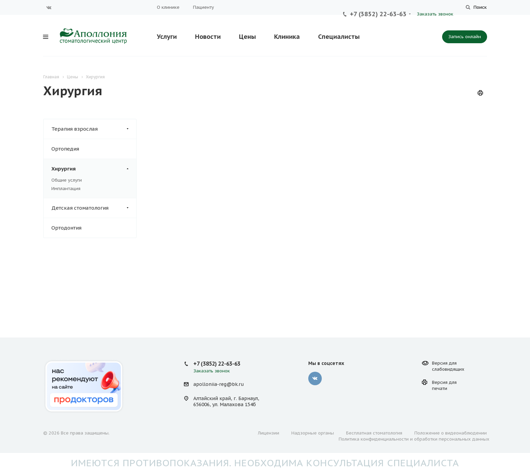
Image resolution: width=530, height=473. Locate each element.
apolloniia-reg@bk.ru (218, 384)
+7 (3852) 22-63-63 (378, 14)
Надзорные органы (312, 433)
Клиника (287, 37)
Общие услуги (66, 180)
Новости (208, 37)
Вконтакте (49, 7)
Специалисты (339, 37)
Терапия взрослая (93, 129)
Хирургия (93, 169)
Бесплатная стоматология (374, 433)
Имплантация (65, 188)
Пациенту (203, 7)
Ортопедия (65, 149)
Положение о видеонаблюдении (450, 433)
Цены (247, 37)
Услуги (167, 37)
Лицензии (268, 433)
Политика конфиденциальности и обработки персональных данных (414, 439)
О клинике (168, 7)
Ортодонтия (66, 228)
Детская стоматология (93, 208)
